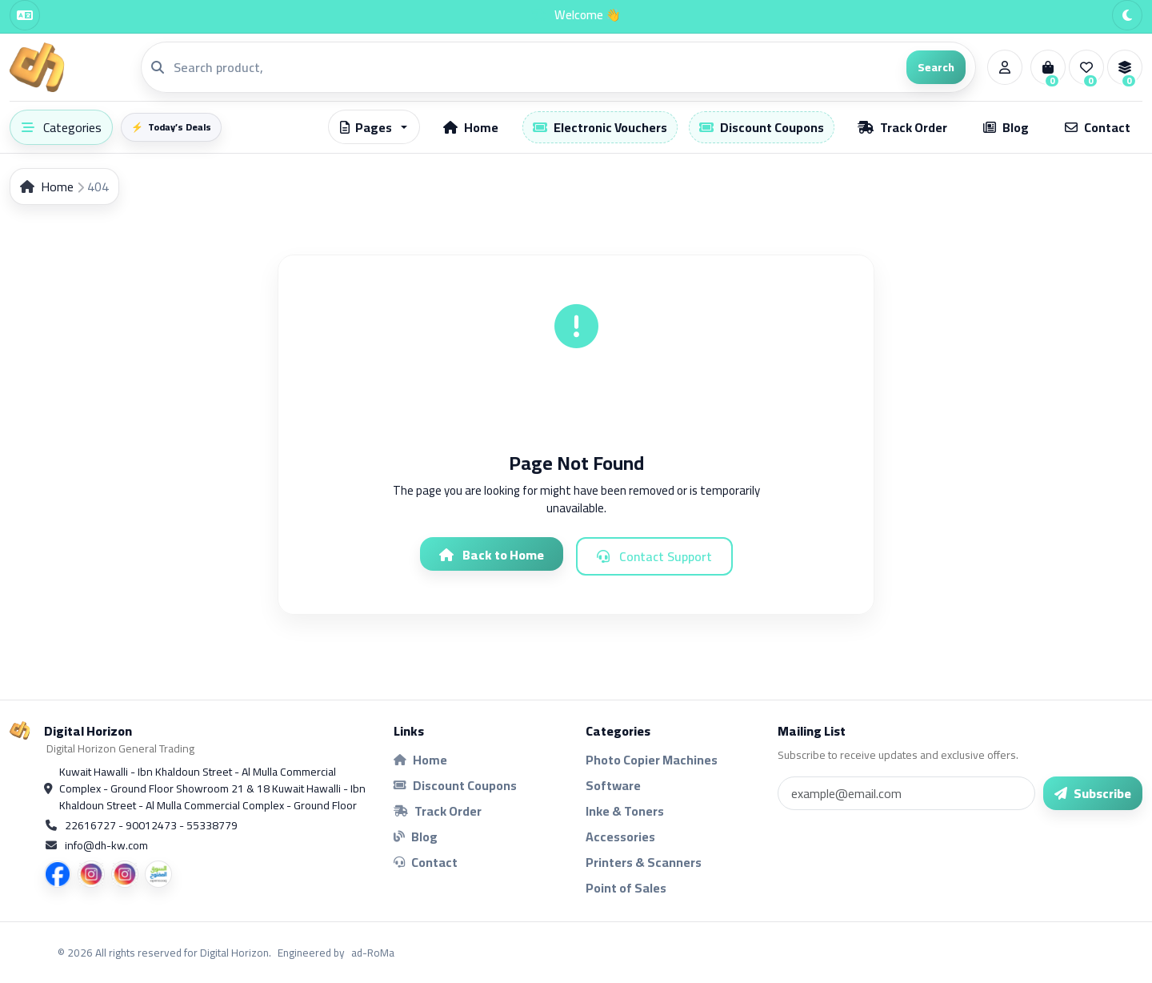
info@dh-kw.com (106, 845)
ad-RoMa (372, 953)
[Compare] (1124, 67)
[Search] (535, 67)
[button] (374, 127)
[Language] (25, 15)
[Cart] (1048, 67)
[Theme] (1127, 15)
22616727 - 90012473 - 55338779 (151, 825)
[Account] (1004, 67)
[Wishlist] (1086, 67)
